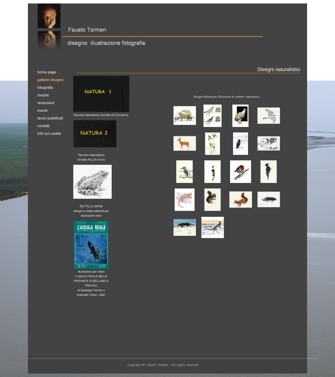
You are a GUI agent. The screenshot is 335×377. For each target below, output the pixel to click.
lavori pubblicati (50, 118)
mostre (43, 95)
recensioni (45, 103)
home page (46, 72)
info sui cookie (49, 134)
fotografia (45, 87)
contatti (43, 126)
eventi (42, 110)
